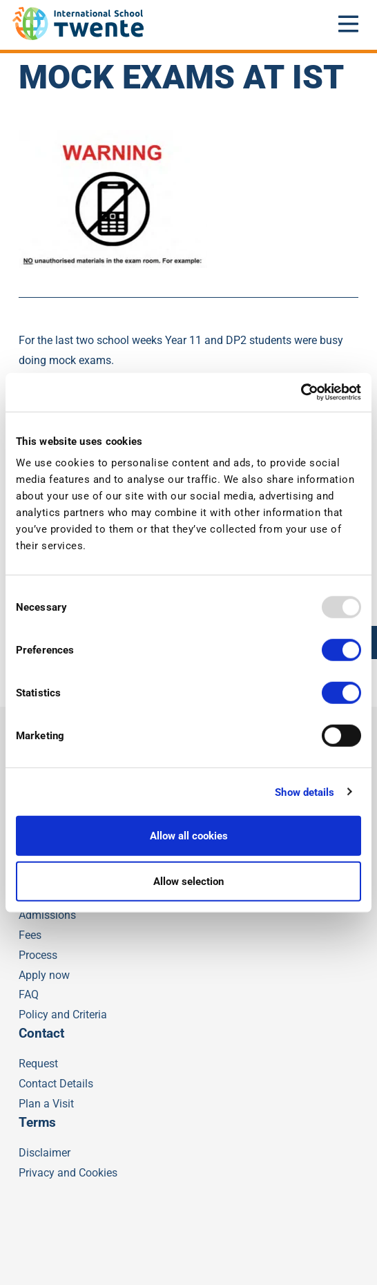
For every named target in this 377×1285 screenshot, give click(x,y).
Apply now (44, 975)
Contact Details (56, 1083)
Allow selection (188, 881)
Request (38, 1063)
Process (38, 955)
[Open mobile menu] (348, 23)
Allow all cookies (189, 836)
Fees (30, 935)
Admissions (47, 915)
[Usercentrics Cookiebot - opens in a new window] (300, 392)
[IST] (78, 36)
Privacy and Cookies (68, 1172)
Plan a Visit (46, 1103)
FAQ (29, 994)
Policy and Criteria (63, 1014)
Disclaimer (44, 1152)
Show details (304, 792)
